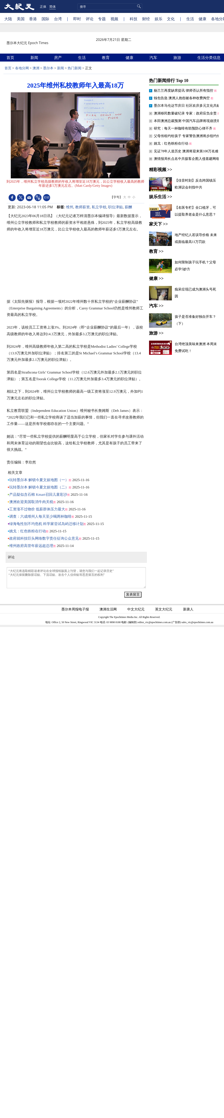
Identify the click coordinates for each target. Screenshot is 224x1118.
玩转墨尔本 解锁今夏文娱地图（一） (39, 480)
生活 (190, 18)
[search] (110, 6)
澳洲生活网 (109, 609)
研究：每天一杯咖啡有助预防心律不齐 (183, 128)
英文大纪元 (164, 609)
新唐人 (188, 609)
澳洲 (36, 68)
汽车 (153, 57)
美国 (21, 18)
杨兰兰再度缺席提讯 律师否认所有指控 (184, 90)
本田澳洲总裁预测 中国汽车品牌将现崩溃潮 (187, 121)
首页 (10, 57)
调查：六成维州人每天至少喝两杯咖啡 (40, 516)
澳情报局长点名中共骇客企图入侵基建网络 (187, 159)
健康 (202, 18)
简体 (52, 6)
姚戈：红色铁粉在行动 (27, 531)
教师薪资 (82, 206)
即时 (77, 18)
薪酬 (128, 206)
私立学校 (99, 206)
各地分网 (22, 68)
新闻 (34, 57)
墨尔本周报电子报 (75, 609)
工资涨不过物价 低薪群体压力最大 (37, 509)
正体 (43, 6)
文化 (171, 18)
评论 (89, 18)
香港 (33, 18)
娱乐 (158, 18)
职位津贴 (115, 206)
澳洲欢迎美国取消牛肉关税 (31, 502)
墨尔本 (48, 68)
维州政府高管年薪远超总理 (31, 546)
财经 (146, 18)
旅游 (177, 57)
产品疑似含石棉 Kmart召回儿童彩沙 (38, 495)
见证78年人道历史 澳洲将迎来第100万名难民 (188, 151)
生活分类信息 (209, 57)
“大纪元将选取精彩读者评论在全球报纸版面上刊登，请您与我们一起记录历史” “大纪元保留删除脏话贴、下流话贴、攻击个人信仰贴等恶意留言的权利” (76, 577)
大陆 (8, 18)
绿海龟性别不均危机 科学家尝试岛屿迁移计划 (46, 524)
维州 (69, 206)
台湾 (58, 18)
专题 (102, 18)
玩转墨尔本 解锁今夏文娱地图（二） (39, 487)
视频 (114, 18)
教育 (106, 57)
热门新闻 (74, 68)
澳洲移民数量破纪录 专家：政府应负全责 (186, 113)
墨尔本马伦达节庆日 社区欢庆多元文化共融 (187, 105)
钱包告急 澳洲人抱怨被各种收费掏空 (182, 98)
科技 (133, 18)
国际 (45, 18)
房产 (58, 57)
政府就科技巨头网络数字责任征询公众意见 (44, 538)
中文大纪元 (136, 609)
